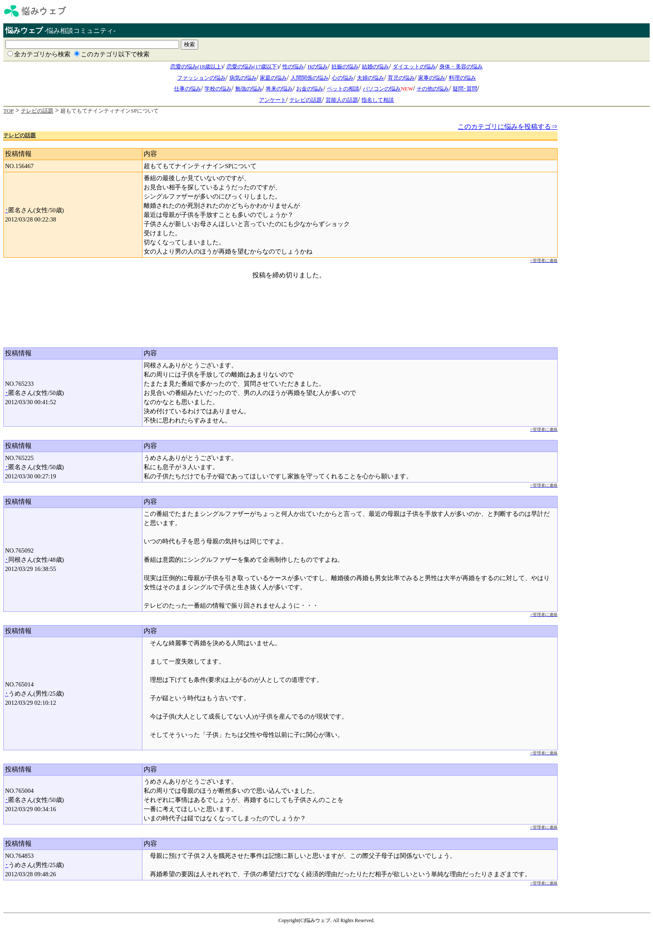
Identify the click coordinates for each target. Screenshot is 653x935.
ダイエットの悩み (414, 66)
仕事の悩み (187, 88)
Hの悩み (318, 66)
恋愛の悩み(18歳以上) (196, 66)
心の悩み (343, 78)
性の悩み (293, 66)
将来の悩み (279, 88)
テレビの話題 (305, 100)
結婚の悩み (375, 66)
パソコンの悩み (382, 88)
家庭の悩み (273, 78)
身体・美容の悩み (461, 66)
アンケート (272, 100)
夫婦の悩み (370, 78)
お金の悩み (309, 88)
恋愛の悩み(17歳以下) (253, 66)
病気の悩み (243, 78)
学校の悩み (218, 88)
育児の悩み (401, 78)
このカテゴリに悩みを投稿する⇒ (508, 126)
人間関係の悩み (310, 78)
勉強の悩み (248, 88)
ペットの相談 (343, 88)
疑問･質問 (465, 88)
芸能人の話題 (342, 100)
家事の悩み (431, 78)
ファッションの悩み (201, 78)
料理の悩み (462, 78)
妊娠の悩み (345, 66)
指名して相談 (377, 100)
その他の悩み (432, 88)
